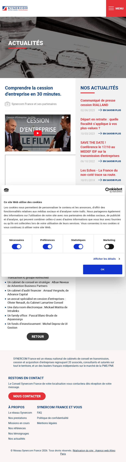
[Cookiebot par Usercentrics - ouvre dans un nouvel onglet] (107, 190)
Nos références (17, 428)
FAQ (39, 412)
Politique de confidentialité (52, 418)
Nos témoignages (18, 433)
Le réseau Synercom (20, 412)
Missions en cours (19, 423)
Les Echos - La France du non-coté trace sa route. (99, 172)
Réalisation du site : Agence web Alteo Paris (88, 452)
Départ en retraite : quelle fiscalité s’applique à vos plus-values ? (99, 123)
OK (103, 269)
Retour (38, 336)
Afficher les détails (104, 258)
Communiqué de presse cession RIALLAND (98, 102)
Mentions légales (47, 423)
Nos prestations (17, 418)
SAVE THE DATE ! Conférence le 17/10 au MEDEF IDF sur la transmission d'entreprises (100, 149)
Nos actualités (16, 438)
